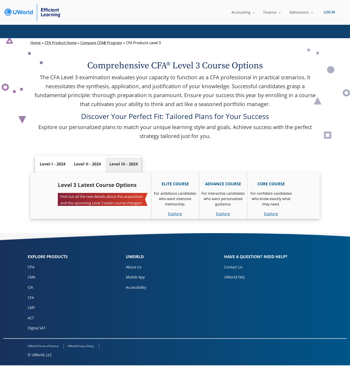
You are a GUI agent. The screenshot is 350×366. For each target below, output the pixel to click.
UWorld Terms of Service (43, 347)
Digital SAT (37, 328)
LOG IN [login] (329, 12)
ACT (31, 318)
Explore (175, 213)
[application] (256, 12)
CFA (31, 297)
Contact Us (233, 267)
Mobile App (135, 277)
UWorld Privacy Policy (83, 347)
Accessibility (136, 287)
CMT (31, 308)
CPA (31, 267)
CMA (31, 277)
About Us (134, 267)
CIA (30, 287)
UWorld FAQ (234, 277)
